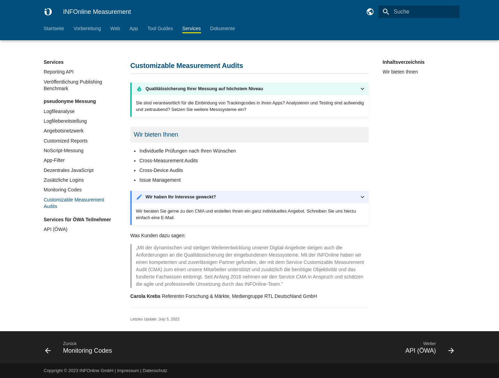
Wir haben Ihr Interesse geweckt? (181, 196)
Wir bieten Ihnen (400, 72)
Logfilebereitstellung (65, 121)
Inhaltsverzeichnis (403, 62)
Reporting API (58, 72)
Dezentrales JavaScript (69, 170)
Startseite (54, 28)
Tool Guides (160, 28)
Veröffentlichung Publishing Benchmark (73, 85)
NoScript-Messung (64, 150)
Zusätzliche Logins (64, 180)
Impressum (128, 370)
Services (191, 28)
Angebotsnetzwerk (64, 131)
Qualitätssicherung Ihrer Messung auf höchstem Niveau (204, 88)
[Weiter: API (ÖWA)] (354, 347)
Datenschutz (155, 370)
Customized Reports (66, 141)
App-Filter (54, 160)
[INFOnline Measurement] (48, 12)
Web (115, 28)
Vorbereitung (87, 28)
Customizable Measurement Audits (74, 203)
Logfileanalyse (59, 111)
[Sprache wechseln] (370, 12)
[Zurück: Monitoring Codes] (145, 347)
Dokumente (222, 28)
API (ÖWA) (56, 229)
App (133, 28)
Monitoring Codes (63, 189)
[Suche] (418, 12)
